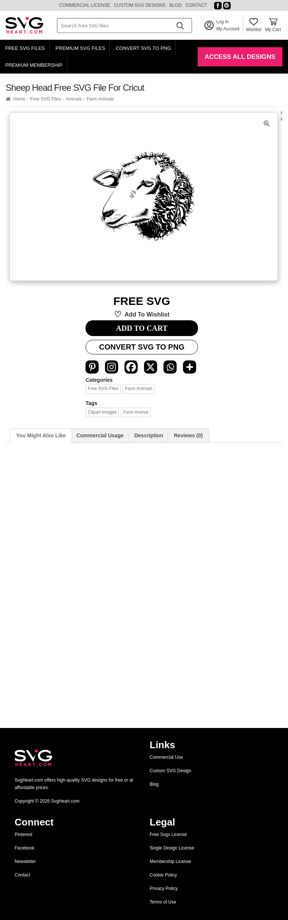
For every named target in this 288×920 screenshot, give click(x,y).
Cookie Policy (163, 875)
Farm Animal (135, 412)
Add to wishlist (147, 314)
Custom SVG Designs (140, 5)
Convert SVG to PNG (143, 48)
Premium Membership (33, 65)
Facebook (24, 848)
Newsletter (25, 861)
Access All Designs (240, 56)
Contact (196, 5)
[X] (150, 367)
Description (148, 435)
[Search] (180, 25)
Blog (175, 5)
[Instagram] (111, 367)
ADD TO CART (141, 328)
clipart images (102, 412)
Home (19, 99)
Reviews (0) (188, 435)
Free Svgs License (168, 834)
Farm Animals (100, 99)
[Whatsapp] (170, 367)
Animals (74, 99)
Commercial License (84, 5)
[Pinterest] (92, 367)
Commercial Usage (100, 435)
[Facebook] (131, 367)
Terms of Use (163, 902)
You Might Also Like (41, 435)
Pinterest (23, 834)
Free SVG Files (25, 48)
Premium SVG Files (80, 48)
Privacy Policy (164, 888)
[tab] (41, 435)
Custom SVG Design (170, 770)
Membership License (170, 861)
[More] (189, 367)
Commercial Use (166, 757)
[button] (267, 123)
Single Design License (172, 848)
